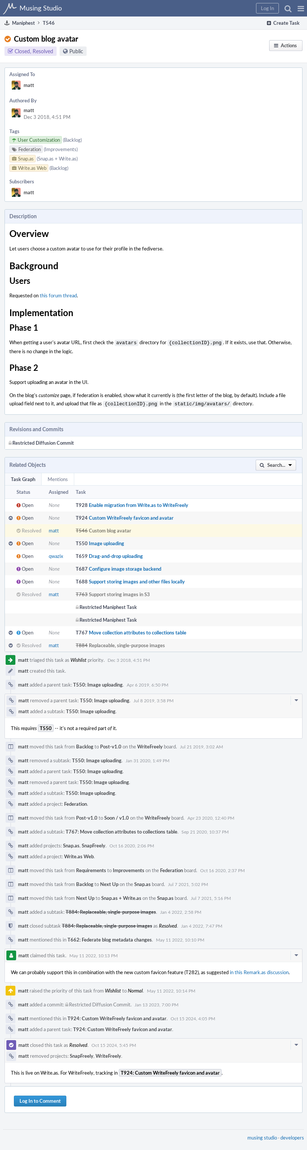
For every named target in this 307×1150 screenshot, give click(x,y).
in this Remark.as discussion (259, 970)
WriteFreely (150, 745)
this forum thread (58, 295)
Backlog (84, 745)
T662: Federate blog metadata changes (109, 938)
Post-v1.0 (110, 745)
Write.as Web (79, 855)
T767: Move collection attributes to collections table (121, 830)
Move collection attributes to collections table (137, 631)
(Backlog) (72, 139)
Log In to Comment (40, 1099)
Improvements (128, 868)
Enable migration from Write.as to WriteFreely (138, 503)
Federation (75, 802)
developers (292, 1136)
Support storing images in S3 (119, 592)
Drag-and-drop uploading (116, 554)
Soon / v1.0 (116, 816)
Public (76, 51)
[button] (301, 8)
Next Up (109, 882)
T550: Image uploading (98, 683)
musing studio (262, 1136)
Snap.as (71, 844)
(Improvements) (61, 149)
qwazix (56, 554)
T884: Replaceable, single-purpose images (111, 910)
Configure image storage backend (125, 567)
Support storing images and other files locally (137, 580)
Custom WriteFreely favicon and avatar (131, 516)
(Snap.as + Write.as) (57, 158)
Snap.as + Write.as (121, 896)
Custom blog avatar (110, 529)
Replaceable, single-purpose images (127, 643)
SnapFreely (93, 844)
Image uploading (106, 541)
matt (29, 85)
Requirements (91, 868)
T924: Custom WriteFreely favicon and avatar (116, 1017)
